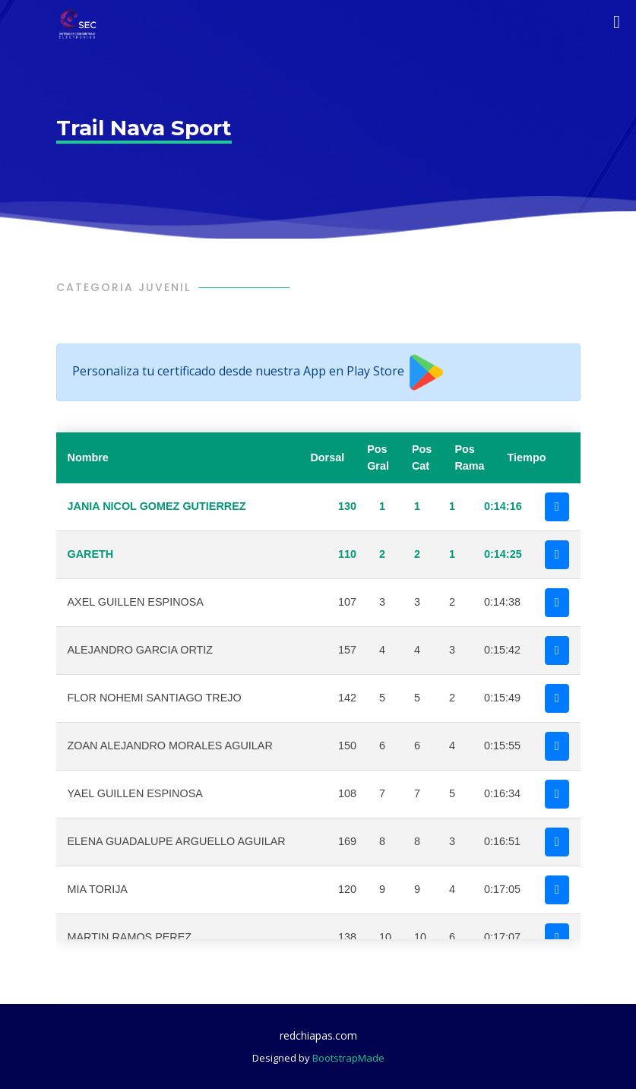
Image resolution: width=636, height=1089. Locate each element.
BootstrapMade (348, 1058)
